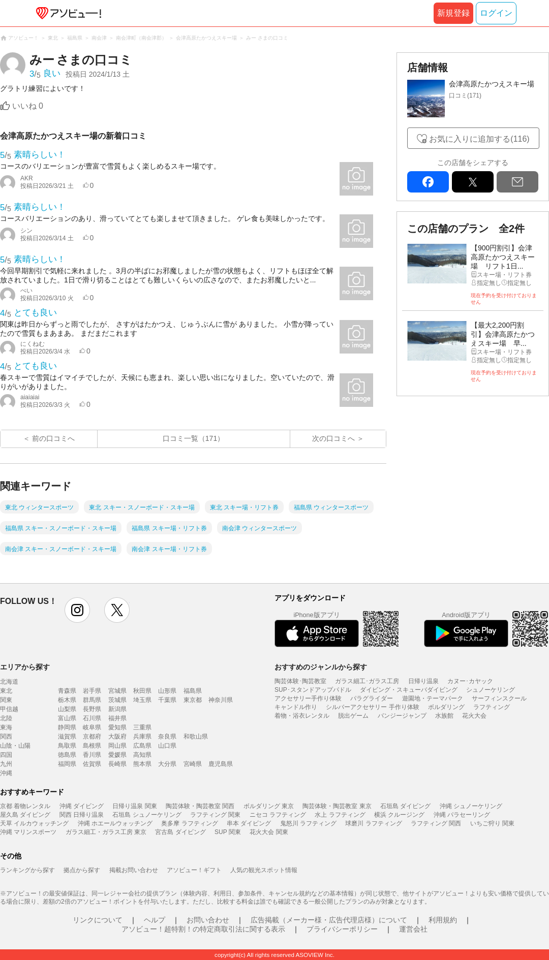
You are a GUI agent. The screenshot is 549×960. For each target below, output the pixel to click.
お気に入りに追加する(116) (479, 139)
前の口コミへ (53, 438)
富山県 (67, 718)
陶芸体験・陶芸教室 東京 (336, 806)
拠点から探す (82, 870)
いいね (27, 106)
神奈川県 (220, 699)
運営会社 (413, 929)
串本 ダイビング (249, 823)
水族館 (444, 715)
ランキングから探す (27, 870)
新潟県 (117, 709)
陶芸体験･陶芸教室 (300, 681)
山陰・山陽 (15, 745)
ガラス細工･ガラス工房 (367, 681)
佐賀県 (92, 763)
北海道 (9, 681)
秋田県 (142, 690)
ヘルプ (154, 920)
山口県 (167, 745)
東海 (6, 727)
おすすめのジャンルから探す (320, 667)
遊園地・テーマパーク (432, 698)
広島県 (142, 745)
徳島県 (67, 754)
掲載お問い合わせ (133, 870)
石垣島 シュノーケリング (146, 814)
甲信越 (9, 709)
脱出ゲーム (353, 715)
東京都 (193, 699)
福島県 (193, 690)
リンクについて (98, 920)
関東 (6, 699)
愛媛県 (117, 754)
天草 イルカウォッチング (34, 823)
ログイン (496, 13)
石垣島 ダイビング (405, 806)
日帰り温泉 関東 (134, 806)
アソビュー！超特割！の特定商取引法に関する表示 (203, 929)
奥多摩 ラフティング (189, 823)
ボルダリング (446, 707)
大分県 (167, 763)
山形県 (167, 690)
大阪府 (117, 736)
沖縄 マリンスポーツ (28, 832)
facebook (428, 182)
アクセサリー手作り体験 (308, 698)
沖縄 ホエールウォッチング (115, 823)
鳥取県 (67, 745)
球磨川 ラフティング (373, 823)
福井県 (117, 718)
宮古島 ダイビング (180, 832)
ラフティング (491, 707)
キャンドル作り (295, 707)
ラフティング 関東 (215, 814)
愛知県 (117, 727)
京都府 (92, 736)
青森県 (67, 690)
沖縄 (6, 773)
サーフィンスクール (499, 698)
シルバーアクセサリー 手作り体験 (372, 707)
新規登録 (453, 13)
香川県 (92, 754)
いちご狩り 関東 (492, 823)
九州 (6, 763)
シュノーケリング (490, 689)
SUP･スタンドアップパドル (312, 689)
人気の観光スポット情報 (263, 870)
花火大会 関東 (269, 832)
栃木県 (67, 699)
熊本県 (142, 763)
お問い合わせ (208, 920)
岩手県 (92, 690)
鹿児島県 (220, 763)
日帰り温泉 (423, 681)
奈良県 (167, 736)
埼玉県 (142, 699)
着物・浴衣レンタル (301, 715)
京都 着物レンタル (25, 806)
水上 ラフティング (340, 814)
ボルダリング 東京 (268, 806)
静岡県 (67, 727)
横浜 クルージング (399, 814)
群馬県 (92, 699)
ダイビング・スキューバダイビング (409, 689)
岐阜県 (92, 727)
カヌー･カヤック (470, 681)
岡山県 (117, 745)
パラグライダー (371, 698)
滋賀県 (67, 736)
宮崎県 (193, 763)
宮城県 (117, 690)
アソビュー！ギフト (194, 870)
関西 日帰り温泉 (81, 814)
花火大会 (474, 715)
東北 (6, 690)
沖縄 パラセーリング (462, 814)
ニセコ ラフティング (278, 814)
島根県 (92, 745)
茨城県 (117, 699)
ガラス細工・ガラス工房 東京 (106, 832)
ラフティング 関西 (436, 823)
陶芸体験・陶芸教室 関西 (200, 806)
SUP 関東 (228, 832)
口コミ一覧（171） (193, 438)
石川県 (92, 718)
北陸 (6, 718)
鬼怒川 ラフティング (308, 823)
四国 (6, 754)
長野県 (92, 709)
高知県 (142, 754)
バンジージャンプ (402, 715)
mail (517, 182)
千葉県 (167, 699)
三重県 (142, 727)
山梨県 (67, 709)
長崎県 (117, 763)
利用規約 (443, 920)
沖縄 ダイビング (81, 806)
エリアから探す (25, 667)
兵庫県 (142, 736)
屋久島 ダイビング (25, 814)
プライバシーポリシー (342, 929)
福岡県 (67, 763)
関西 (6, 736)
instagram (77, 610)
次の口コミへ (333, 438)
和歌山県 (196, 736)
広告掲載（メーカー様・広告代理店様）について (329, 920)
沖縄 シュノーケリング (471, 806)
